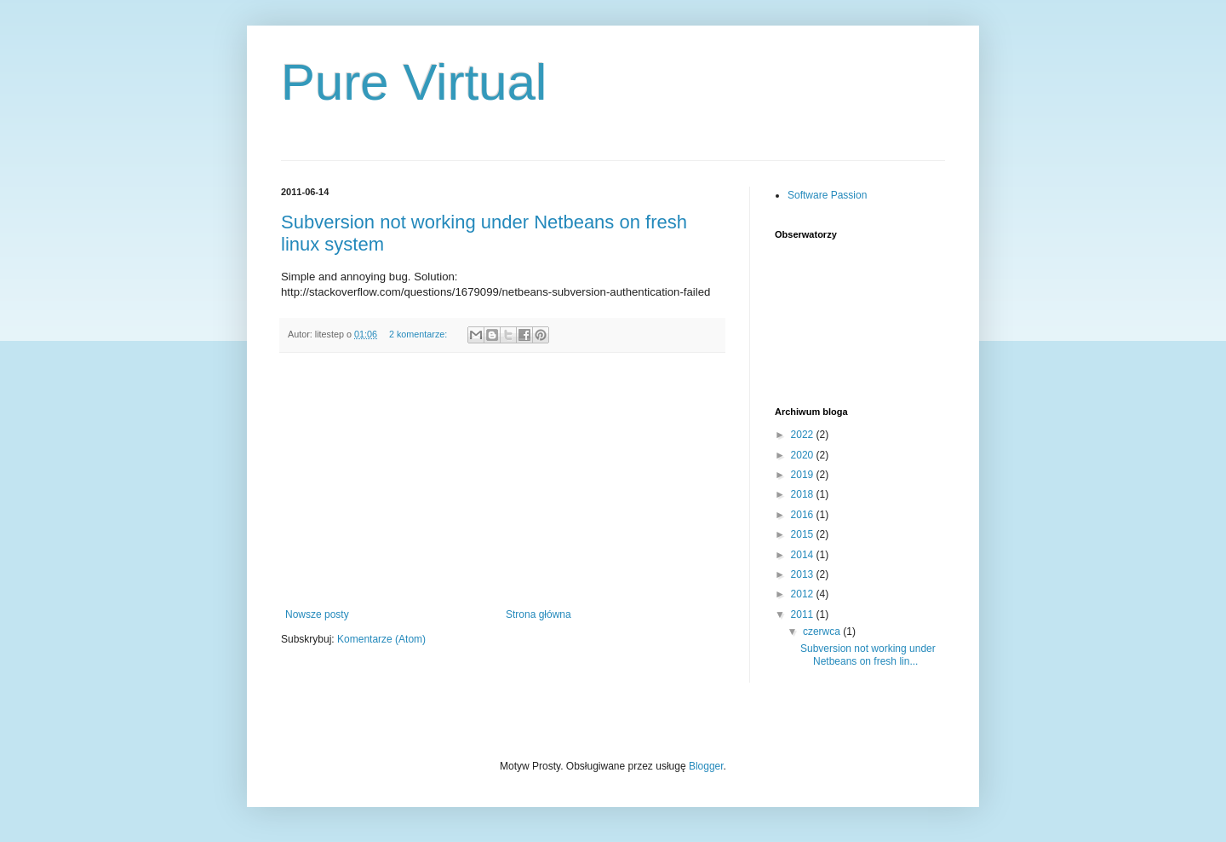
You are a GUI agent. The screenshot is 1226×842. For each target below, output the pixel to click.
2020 (803, 455)
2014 (803, 555)
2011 (803, 614)
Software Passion (827, 195)
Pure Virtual (414, 82)
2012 (803, 594)
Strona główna (538, 614)
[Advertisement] (502, 480)
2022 (803, 435)
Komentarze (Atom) (381, 639)
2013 (803, 574)
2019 (803, 475)
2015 (803, 534)
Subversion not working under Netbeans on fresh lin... (868, 654)
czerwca (823, 631)
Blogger (706, 766)
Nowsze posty (317, 614)
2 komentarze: (419, 334)
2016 (803, 515)
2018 (803, 494)
